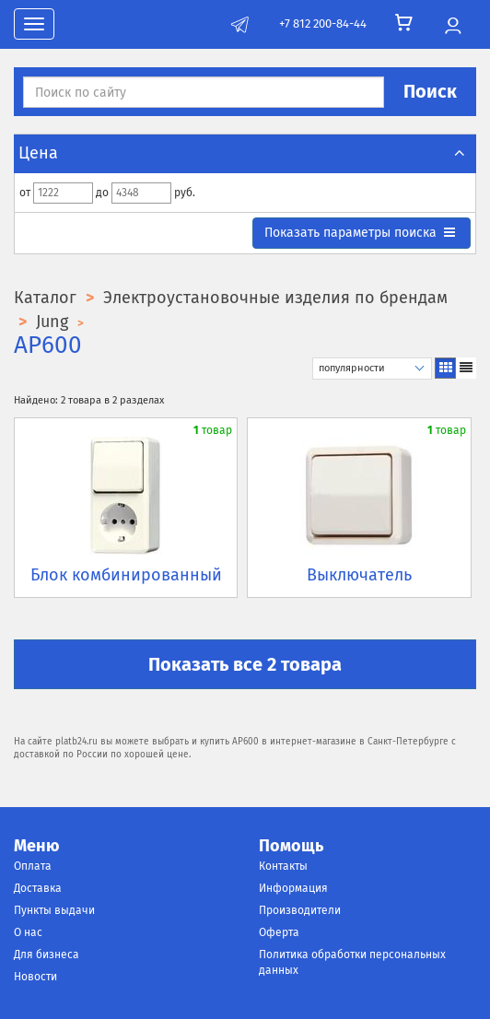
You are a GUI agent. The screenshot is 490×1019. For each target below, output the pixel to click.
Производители (300, 910)
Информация (293, 888)
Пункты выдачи (54, 910)
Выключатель (359, 575)
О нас (28, 932)
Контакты (283, 866)
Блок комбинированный (126, 575)
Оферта (279, 932)
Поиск (430, 91)
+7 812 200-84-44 (323, 23)
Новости (35, 976)
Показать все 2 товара (245, 664)
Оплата (33, 866)
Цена (245, 153)
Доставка (38, 888)
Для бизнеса (46, 954)
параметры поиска (361, 232)
